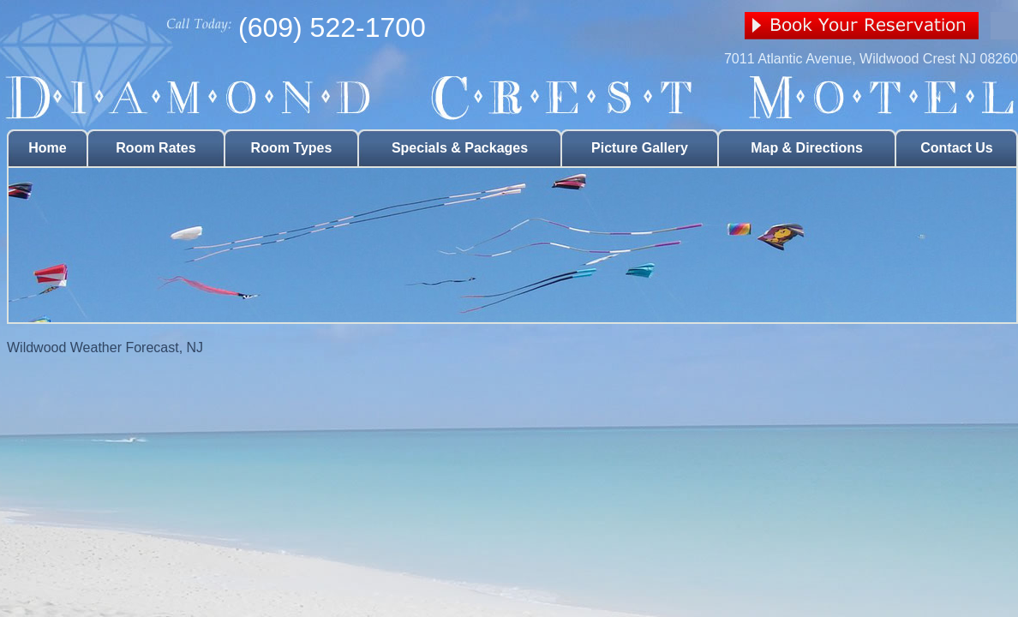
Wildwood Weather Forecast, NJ (105, 347)
